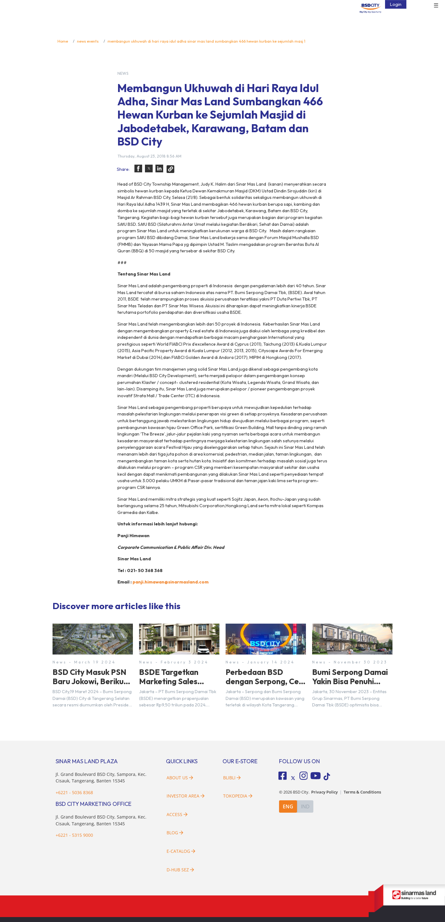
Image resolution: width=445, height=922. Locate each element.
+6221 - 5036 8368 (74, 792)
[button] (138, 168)
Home (62, 41)
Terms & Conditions (362, 792)
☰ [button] (436, 5)
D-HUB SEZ (180, 870)
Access (177, 814)
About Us (180, 778)
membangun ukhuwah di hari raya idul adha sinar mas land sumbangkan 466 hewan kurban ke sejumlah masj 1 (206, 41)
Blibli (232, 778)
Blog (175, 833)
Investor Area (186, 796)
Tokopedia (237, 796)
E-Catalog (181, 851)
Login (395, 4)
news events (88, 41)
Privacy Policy (324, 792)
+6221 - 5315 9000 (74, 835)
